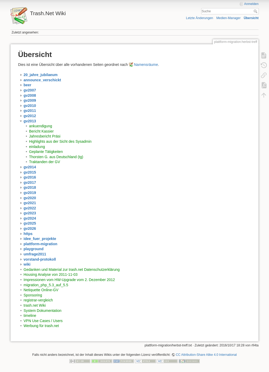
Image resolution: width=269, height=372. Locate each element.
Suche (256, 11)
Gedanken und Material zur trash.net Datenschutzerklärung (72, 269)
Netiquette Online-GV (41, 290)
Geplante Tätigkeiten (46, 152)
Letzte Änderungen (199, 18)
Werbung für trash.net (41, 326)
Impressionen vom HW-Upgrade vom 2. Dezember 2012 (69, 280)
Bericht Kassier (41, 131)
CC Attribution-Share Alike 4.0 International (206, 355)
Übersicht (251, 18)
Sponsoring (33, 295)
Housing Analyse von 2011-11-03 (50, 274)
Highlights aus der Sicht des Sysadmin (60, 141)
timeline (30, 315)
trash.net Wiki (35, 305)
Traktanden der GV (44, 162)
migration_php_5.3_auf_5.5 (46, 285)
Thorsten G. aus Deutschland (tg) (56, 157)
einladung (37, 147)
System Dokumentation (42, 310)
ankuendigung (40, 126)
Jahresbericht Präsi (44, 136)
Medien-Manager (228, 18)
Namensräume (146, 64)
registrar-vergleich (38, 300)
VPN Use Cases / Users (43, 321)
